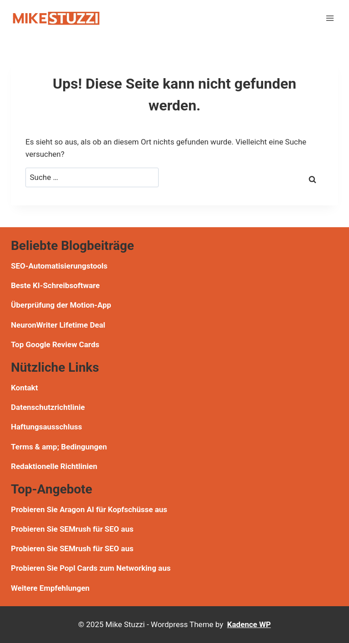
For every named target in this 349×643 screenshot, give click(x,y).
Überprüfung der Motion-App (61, 304)
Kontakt (24, 387)
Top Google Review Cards (55, 344)
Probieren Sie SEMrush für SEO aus (72, 528)
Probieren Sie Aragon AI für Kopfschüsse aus (89, 509)
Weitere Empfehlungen (50, 588)
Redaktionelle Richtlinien (54, 466)
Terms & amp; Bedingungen (59, 446)
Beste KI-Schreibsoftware (55, 285)
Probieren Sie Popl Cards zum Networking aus (90, 568)
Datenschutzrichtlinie (48, 407)
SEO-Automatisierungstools (59, 265)
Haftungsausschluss (46, 426)
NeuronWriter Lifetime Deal (58, 324)
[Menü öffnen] (329, 18)
